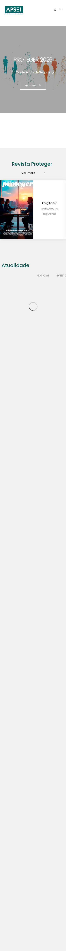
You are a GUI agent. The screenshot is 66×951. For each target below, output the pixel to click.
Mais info (33, 85)
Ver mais (33, 173)
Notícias (43, 275)
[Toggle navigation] (61, 10)
